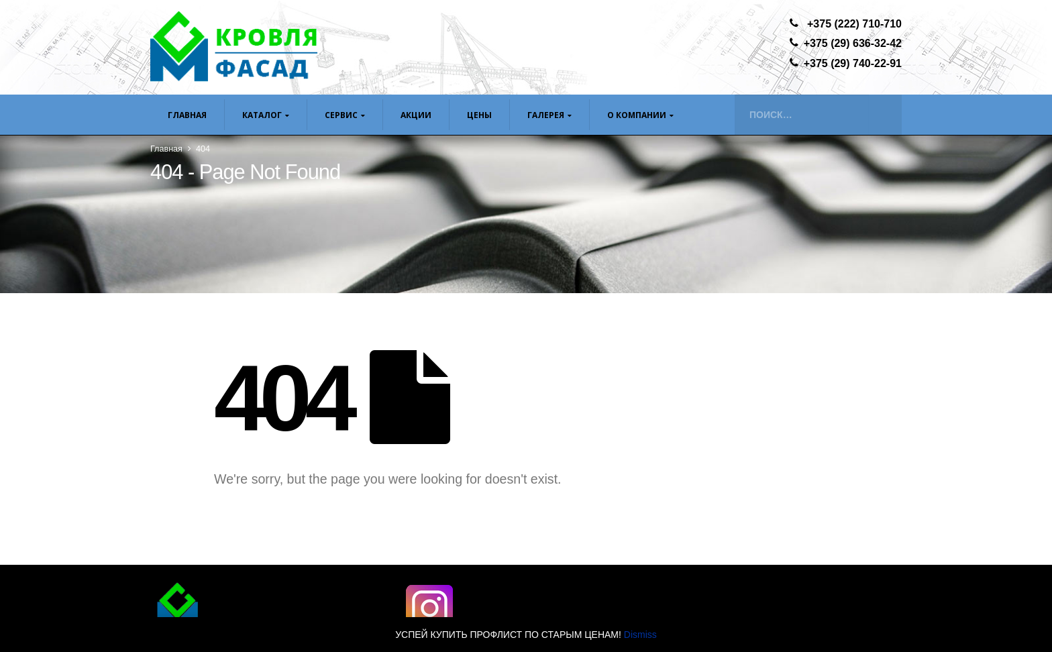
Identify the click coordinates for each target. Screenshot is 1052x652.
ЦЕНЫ (479, 115)
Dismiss (640, 634)
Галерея (545, 115)
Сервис (341, 115)
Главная (187, 115)
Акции (416, 115)
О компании (636, 115)
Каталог (262, 115)
